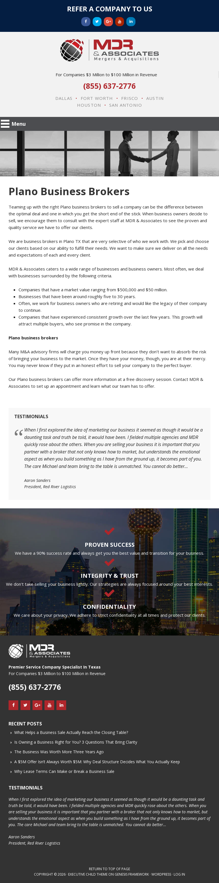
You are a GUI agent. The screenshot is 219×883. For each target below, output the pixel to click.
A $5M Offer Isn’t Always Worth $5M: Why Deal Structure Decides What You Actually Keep (97, 761)
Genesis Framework (132, 874)
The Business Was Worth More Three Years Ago (59, 751)
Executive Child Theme (88, 874)
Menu (18, 123)
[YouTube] (119, 21)
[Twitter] (97, 21)
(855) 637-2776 (109, 86)
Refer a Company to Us (109, 8)
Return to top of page (109, 869)
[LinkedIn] (130, 21)
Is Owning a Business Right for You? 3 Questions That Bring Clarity (75, 742)
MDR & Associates (109, 50)
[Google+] (108, 21)
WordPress (161, 874)
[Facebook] (85, 21)
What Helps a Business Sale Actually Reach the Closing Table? (71, 732)
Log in (179, 874)
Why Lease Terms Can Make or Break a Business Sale (64, 771)
